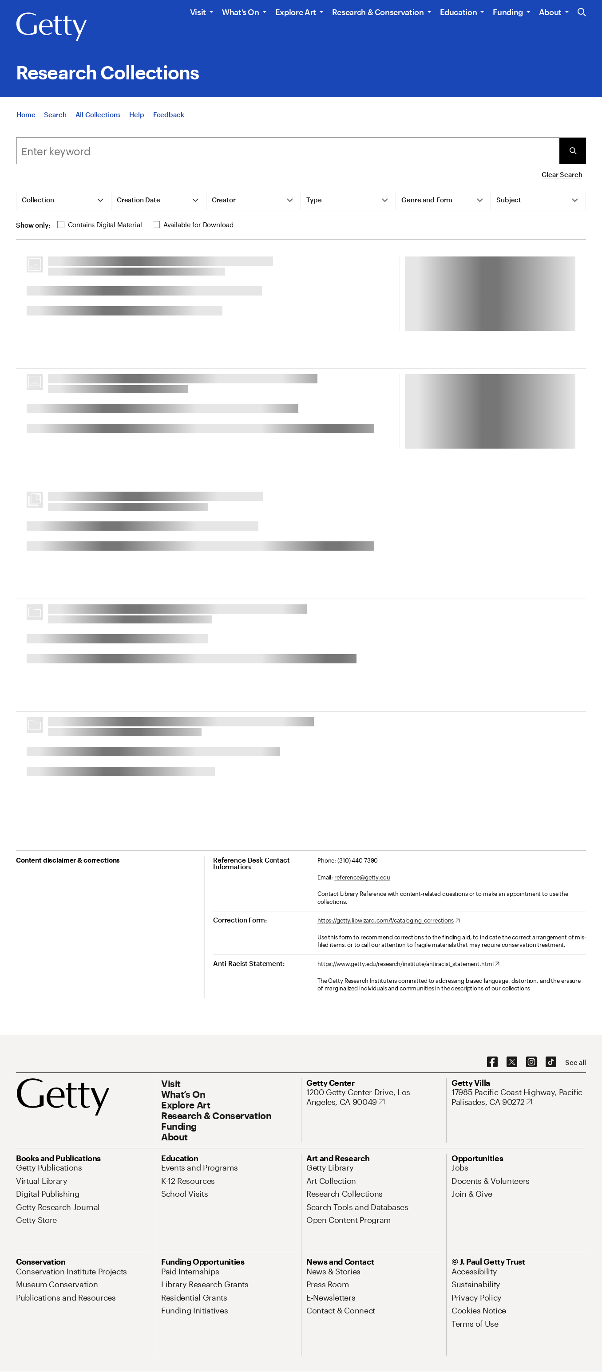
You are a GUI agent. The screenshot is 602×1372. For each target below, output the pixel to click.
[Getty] (51, 27)
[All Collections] (98, 114)
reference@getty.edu (362, 877)
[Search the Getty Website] (582, 12)
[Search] (55, 114)
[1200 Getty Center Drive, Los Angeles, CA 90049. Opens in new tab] (373, 1097)
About (550, 12)
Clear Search (562, 174)
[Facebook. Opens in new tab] (492, 1062)
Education (458, 12)
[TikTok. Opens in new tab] (551, 1062)
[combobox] (287, 151)
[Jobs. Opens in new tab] (460, 1167)
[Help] (136, 114)
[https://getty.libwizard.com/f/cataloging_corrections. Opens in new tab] (388, 921)
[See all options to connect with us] (575, 1062)
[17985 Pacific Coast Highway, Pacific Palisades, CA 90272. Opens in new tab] (519, 1097)
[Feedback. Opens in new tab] (168, 114)
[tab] (63, 200)
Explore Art (295, 12)
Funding (508, 12)
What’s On (240, 12)
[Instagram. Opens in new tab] (531, 1062)
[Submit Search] (572, 151)
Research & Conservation (378, 12)
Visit (198, 12)
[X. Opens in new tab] (512, 1062)
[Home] (25, 114)
